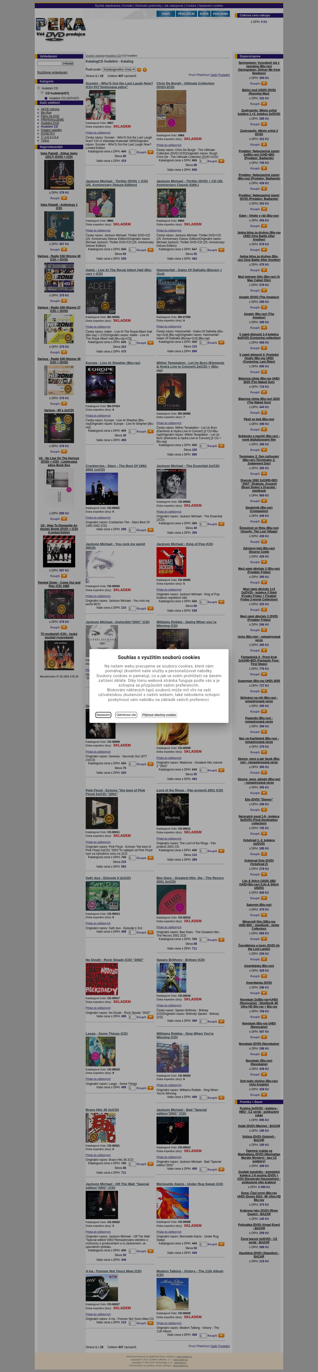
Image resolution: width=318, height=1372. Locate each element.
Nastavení (103, 715)
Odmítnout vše (126, 715)
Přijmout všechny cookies (159, 715)
